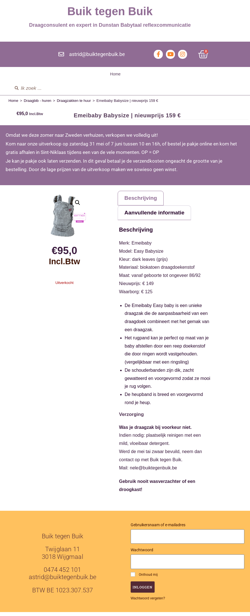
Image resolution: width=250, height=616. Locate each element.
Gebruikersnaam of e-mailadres (158, 529)
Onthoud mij (144, 578)
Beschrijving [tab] (144, 199)
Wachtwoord (142, 554)
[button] (78, 203)
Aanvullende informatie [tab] (159, 215)
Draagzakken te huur (74, 100)
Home (115, 74)
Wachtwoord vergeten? (148, 602)
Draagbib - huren (37, 100)
